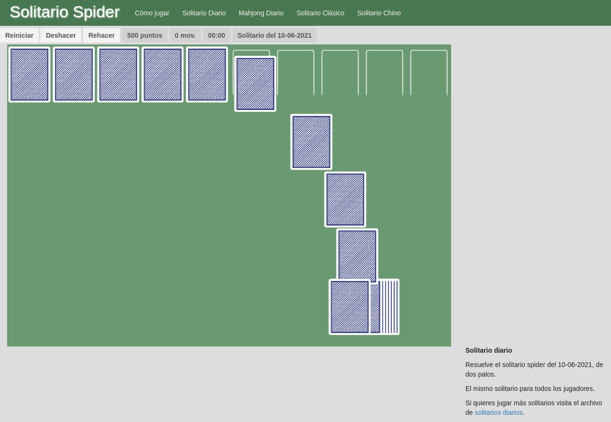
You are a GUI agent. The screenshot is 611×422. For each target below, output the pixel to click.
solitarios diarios (498, 412)
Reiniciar (19, 35)
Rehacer (101, 35)
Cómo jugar (152, 13)
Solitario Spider (65, 11)
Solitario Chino (379, 13)
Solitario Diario (204, 13)
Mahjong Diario (261, 13)
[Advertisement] (534, 187)
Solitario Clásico (320, 13)
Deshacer (61, 35)
